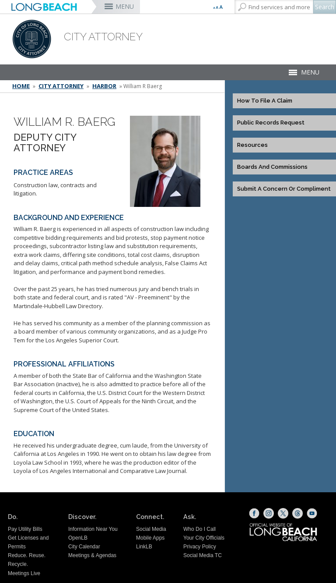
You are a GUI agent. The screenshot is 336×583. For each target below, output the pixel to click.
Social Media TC (202, 555)
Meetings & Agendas (92, 555)
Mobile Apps (150, 538)
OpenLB (78, 538)
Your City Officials (203, 538)
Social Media (151, 529)
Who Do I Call (199, 529)
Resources (252, 145)
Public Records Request (270, 123)
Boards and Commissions (272, 167)
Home (21, 86)
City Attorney (61, 86)
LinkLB (144, 547)
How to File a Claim (264, 101)
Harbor (104, 86)
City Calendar (84, 547)
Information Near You (93, 529)
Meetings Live (24, 573)
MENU (125, 6)
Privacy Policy (199, 547)
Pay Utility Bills (25, 529)
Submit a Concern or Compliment (284, 189)
